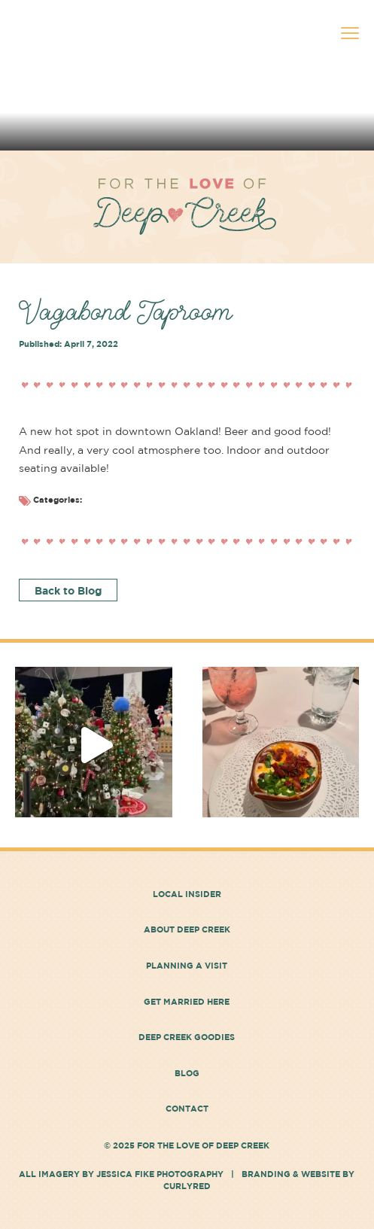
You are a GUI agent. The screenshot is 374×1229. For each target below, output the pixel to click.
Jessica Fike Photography (159, 1174)
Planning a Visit (186, 965)
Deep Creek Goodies (186, 1037)
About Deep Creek (187, 929)
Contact (187, 1108)
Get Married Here (187, 1001)
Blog (187, 1073)
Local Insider (187, 894)
